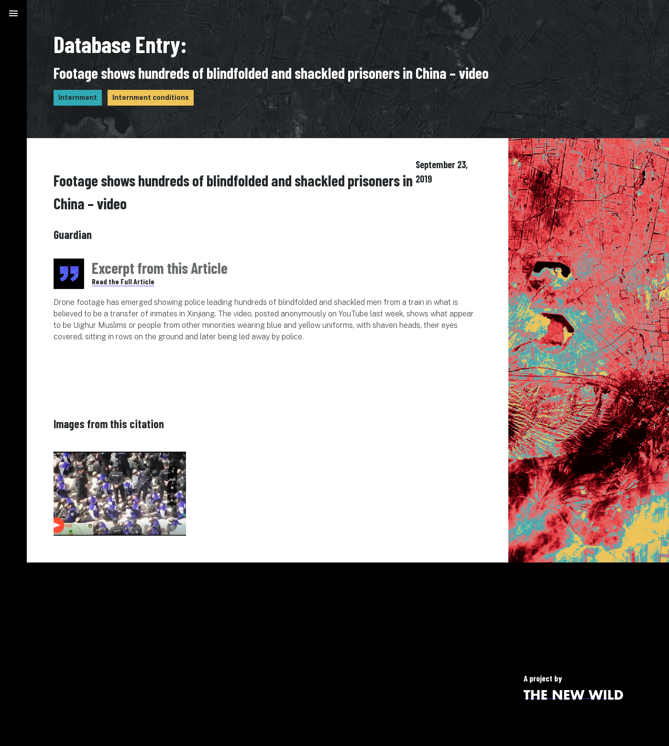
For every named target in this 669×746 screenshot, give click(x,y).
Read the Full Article (123, 281)
